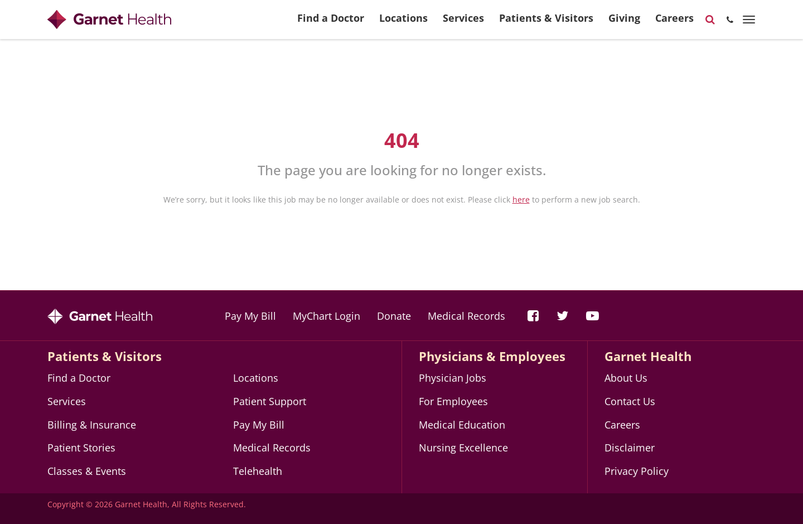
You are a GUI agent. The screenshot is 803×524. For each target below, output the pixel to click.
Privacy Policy (636, 471)
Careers (674, 22)
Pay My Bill (250, 316)
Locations (403, 22)
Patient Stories (81, 447)
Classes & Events (86, 471)
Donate (394, 316)
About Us (625, 377)
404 (401, 140)
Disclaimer (629, 447)
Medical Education (462, 424)
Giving (624, 22)
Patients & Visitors (546, 22)
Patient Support (269, 401)
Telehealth (257, 471)
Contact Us (629, 401)
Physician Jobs (452, 377)
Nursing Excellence (463, 447)
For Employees (453, 401)
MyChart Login (326, 316)
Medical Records (466, 316)
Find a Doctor (330, 22)
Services (463, 22)
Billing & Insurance (91, 424)
